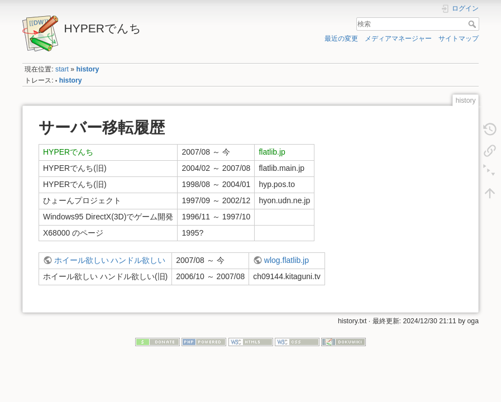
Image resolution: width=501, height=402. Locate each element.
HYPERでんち (68, 151)
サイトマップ (458, 38)
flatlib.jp (272, 151)
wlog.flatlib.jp (286, 260)
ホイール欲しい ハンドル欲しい (110, 260)
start (62, 69)
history (88, 69)
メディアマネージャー (398, 38)
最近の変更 (341, 38)
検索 (473, 24)
